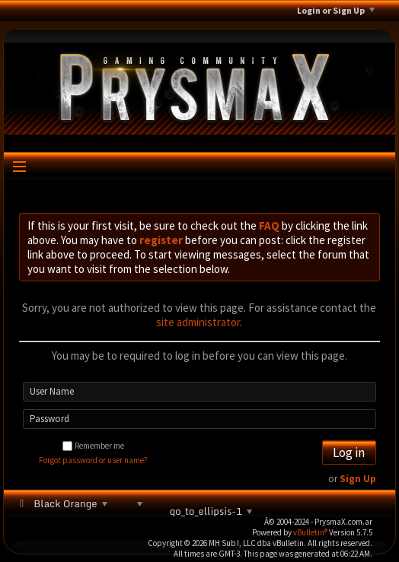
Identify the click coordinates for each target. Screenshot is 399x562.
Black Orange (69, 503)
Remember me (93, 445)
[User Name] (199, 392)
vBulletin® (310, 532)
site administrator (198, 322)
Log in (349, 452)
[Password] (199, 419)
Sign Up (358, 478)
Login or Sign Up (336, 10)
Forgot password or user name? (93, 460)
